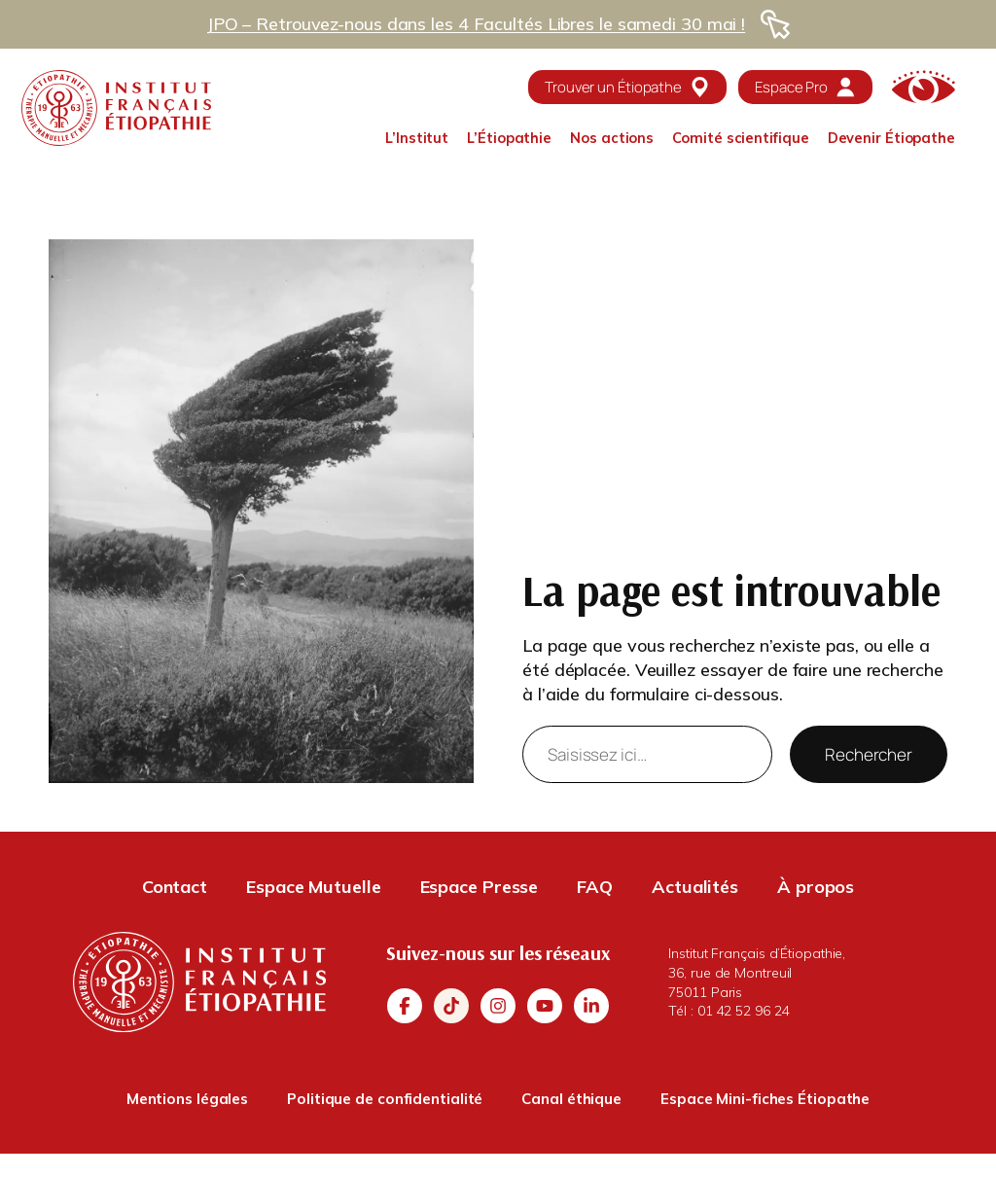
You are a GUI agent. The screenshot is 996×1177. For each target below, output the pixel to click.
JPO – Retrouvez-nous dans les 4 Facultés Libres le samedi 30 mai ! (475, 24)
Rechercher (868, 754)
